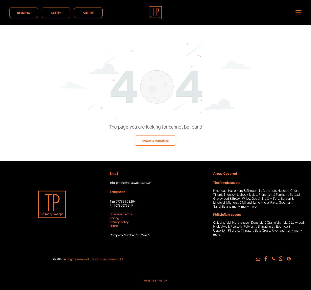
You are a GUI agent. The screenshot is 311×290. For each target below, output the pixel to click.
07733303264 (126, 201)
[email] (259, 259)
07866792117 (124, 205)
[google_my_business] (288, 259)
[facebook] (266, 259)
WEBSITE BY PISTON (155, 280)
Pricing (114, 218)
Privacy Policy (119, 222)
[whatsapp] (281, 259)
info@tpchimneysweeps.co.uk (130, 183)
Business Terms (121, 214)
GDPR (114, 226)
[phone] (273, 259)
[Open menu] (298, 13)
